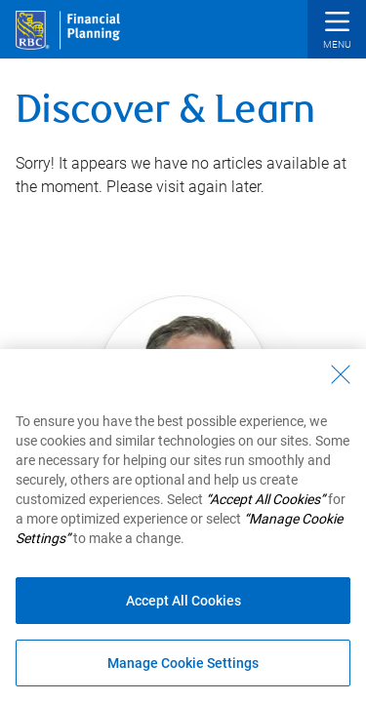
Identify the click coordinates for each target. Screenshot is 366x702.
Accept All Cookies (183, 600)
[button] (336, 32)
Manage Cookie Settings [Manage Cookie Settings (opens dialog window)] (183, 663)
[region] (183, 525)
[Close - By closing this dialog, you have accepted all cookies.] (340, 374)
